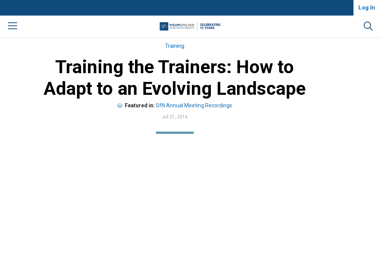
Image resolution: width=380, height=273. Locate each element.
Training (174, 45)
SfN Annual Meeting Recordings (194, 105)
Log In (366, 7)
